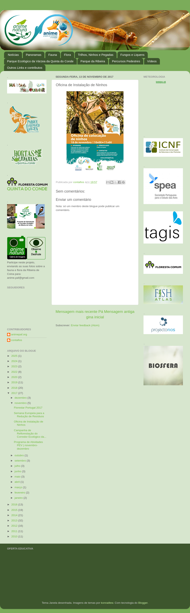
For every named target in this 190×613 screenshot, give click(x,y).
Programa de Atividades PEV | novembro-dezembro (28, 445)
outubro (20, 455)
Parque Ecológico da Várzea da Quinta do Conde (40, 61)
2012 (14, 525)
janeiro (19, 497)
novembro (21, 402)
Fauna (52, 54)
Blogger (143, 602)
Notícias (13, 54)
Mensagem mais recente (76, 311)
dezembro (21, 397)
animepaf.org (19, 334)
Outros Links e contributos (24, 67)
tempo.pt (161, 81)
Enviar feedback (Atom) (85, 325)
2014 (14, 515)
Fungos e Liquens (132, 54)
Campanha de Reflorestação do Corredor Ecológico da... (30, 433)
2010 (14, 536)
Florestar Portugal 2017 (28, 407)
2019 (14, 382)
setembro (21, 460)
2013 (14, 520)
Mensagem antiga (119, 311)
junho (18, 471)
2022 (14, 371)
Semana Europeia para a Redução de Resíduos (29, 415)
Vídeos (152, 61)
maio (18, 476)
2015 (14, 509)
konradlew (107, 602)
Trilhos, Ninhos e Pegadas (95, 54)
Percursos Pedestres (126, 61)
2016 (14, 504)
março (19, 487)
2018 (14, 387)
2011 (14, 531)
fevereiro (20, 492)
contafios (16, 340)
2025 (14, 355)
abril (17, 481)
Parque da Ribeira (92, 61)
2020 (14, 377)
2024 (14, 361)
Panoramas (33, 54)
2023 (14, 366)
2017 (14, 393)
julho (18, 465)
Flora (67, 54)
